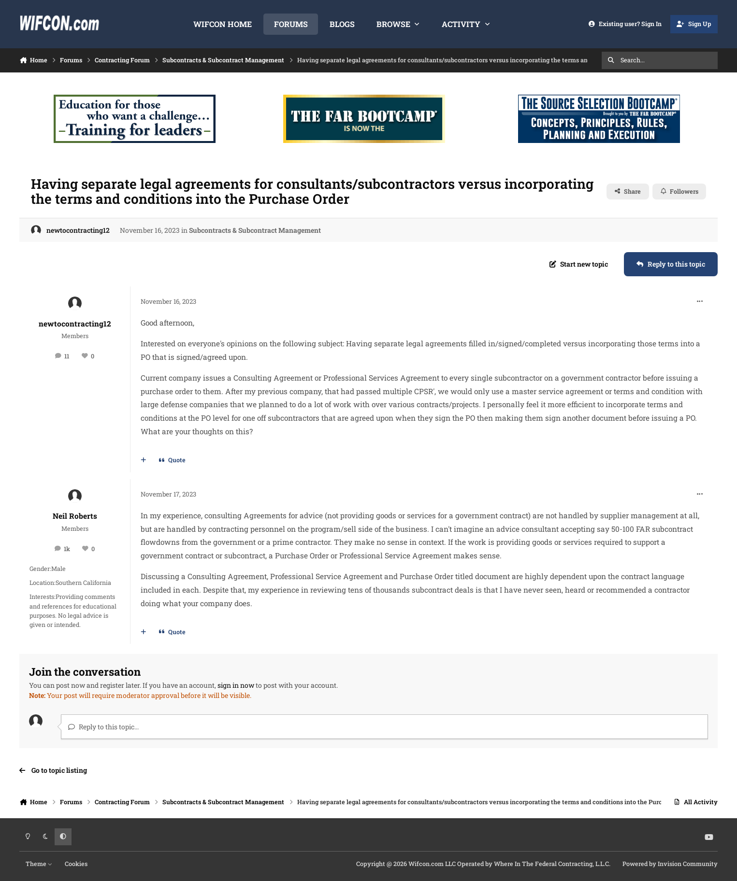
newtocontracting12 (78, 230)
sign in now (235, 685)
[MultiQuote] (143, 460)
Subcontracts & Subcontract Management (255, 230)
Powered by (670, 863)
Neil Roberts (75, 516)
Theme (39, 863)
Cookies (76, 863)
